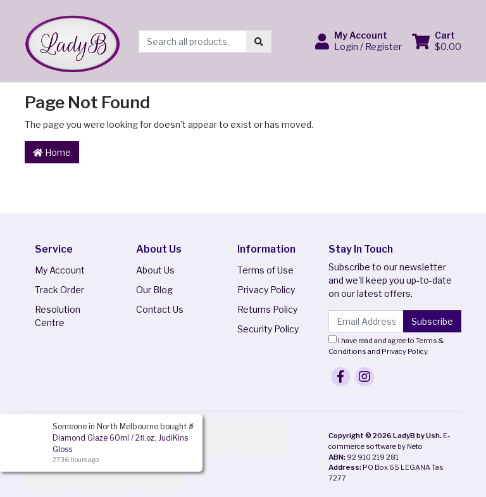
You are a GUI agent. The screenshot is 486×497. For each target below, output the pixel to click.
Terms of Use (265, 270)
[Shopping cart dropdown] (436, 41)
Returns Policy (267, 309)
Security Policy (268, 329)
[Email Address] (366, 321)
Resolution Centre (57, 316)
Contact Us (160, 309)
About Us (155, 270)
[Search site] (258, 41)
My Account (60, 270)
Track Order (59, 289)
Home (52, 152)
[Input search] (193, 41)
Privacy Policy (266, 289)
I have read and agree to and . (386, 345)
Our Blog (154, 289)
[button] (358, 41)
